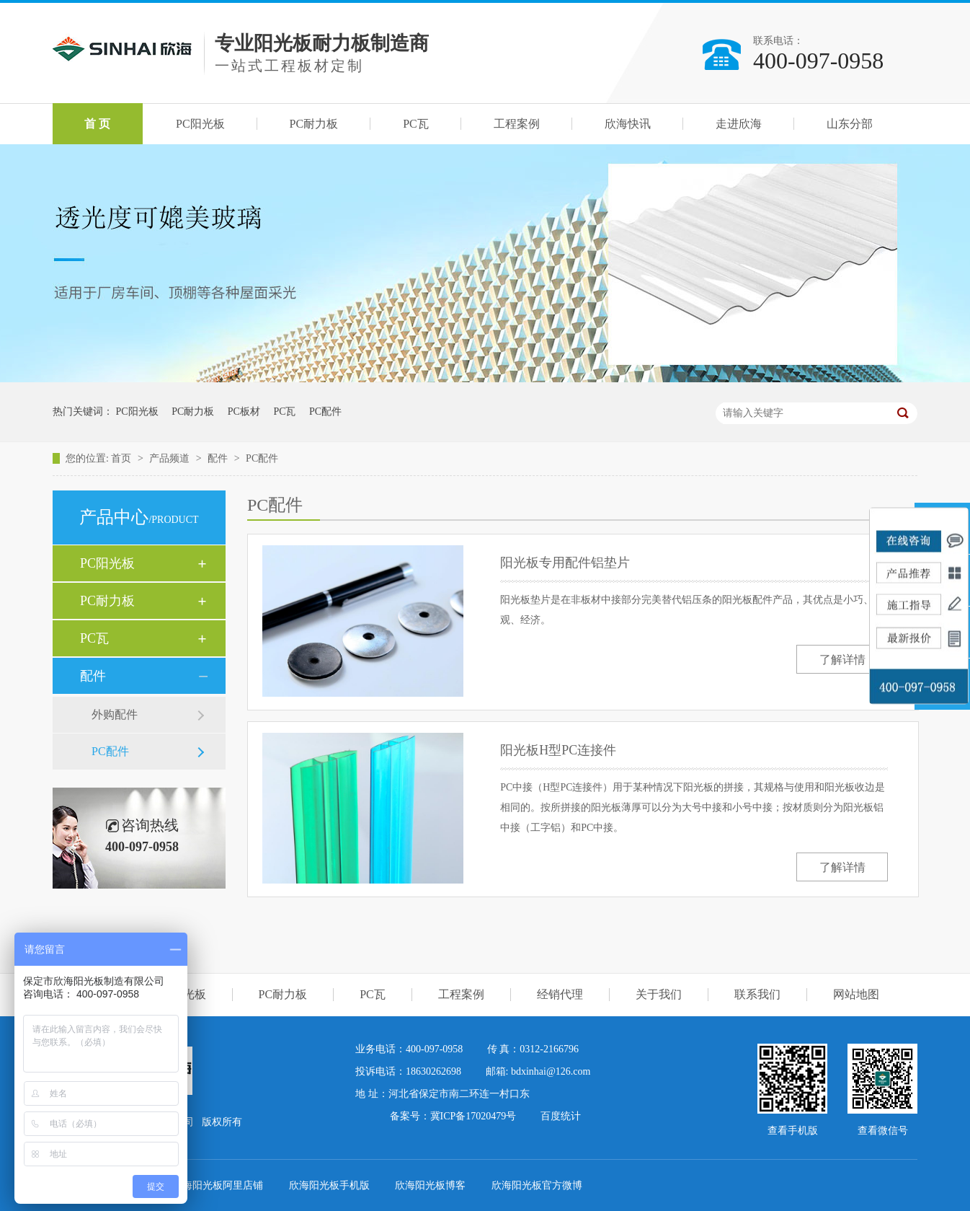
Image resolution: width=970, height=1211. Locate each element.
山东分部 (850, 124)
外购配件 (115, 714)
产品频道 (170, 458)
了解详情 (842, 659)
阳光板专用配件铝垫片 (565, 562)
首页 (122, 458)
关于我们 (659, 994)
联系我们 (757, 994)
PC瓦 (416, 124)
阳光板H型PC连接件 (558, 750)
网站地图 (856, 994)
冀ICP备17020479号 (473, 1116)
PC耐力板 (314, 124)
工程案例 (517, 124)
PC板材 (244, 411)
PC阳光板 (200, 124)
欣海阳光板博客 (431, 1185)
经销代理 (560, 994)
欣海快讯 (628, 124)
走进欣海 (739, 124)
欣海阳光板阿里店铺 (219, 1185)
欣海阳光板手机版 (331, 1185)
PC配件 (325, 411)
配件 (219, 458)
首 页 (97, 124)
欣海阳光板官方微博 (536, 1185)
